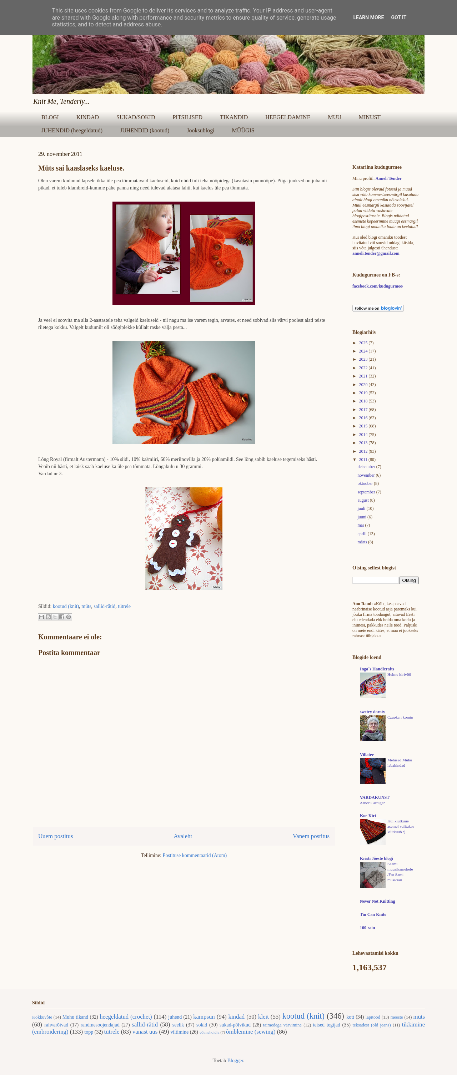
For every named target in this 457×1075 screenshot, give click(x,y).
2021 (364, 376)
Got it (398, 17)
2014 (364, 434)
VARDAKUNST (375, 797)
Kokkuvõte (42, 1017)
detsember (366, 466)
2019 (364, 392)
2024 (364, 351)
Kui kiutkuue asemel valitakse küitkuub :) (400, 826)
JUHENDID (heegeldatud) (71, 130)
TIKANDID (234, 117)
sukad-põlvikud (235, 1025)
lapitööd (373, 1017)
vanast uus (144, 1031)
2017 (364, 409)
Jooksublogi (200, 130)
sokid (201, 1025)
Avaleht (183, 836)
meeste (397, 1017)
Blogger (235, 1060)
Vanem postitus (311, 836)
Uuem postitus (55, 836)
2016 (364, 417)
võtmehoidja (209, 1032)
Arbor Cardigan (373, 803)
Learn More (368, 17)
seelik (178, 1025)
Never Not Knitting (377, 901)
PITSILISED (187, 117)
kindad (236, 1016)
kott (350, 1017)
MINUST (370, 117)
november (366, 475)
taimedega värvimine (282, 1025)
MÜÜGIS (243, 130)
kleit (263, 1016)
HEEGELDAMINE (287, 117)
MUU (334, 117)
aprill (362, 533)
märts (362, 541)
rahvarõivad (56, 1025)
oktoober (365, 483)
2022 (364, 367)
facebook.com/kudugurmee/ (377, 286)
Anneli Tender (389, 178)
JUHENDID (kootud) (144, 130)
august (363, 500)
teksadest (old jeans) (372, 1025)
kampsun (204, 1016)
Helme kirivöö (399, 674)
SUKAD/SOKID (135, 117)
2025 (364, 342)
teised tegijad (326, 1025)
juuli (361, 508)
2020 (364, 384)
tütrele (124, 606)
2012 (364, 451)
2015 (364, 426)
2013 (364, 442)
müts (86, 606)
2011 (364, 459)
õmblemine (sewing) (250, 1031)
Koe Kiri (368, 815)
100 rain (367, 927)
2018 (364, 401)
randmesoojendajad (100, 1025)
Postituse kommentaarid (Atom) (195, 855)
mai (361, 525)
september (366, 492)
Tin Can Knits (373, 914)
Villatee (367, 754)
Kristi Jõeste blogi (376, 858)
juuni (362, 516)
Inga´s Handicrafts (377, 668)
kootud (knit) (66, 606)
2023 (364, 359)
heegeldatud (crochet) (126, 1016)
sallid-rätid (105, 606)
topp (88, 1032)
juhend (175, 1017)
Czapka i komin (400, 717)
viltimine (180, 1032)
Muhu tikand (75, 1017)
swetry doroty (372, 711)
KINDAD (87, 117)
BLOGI (50, 117)
